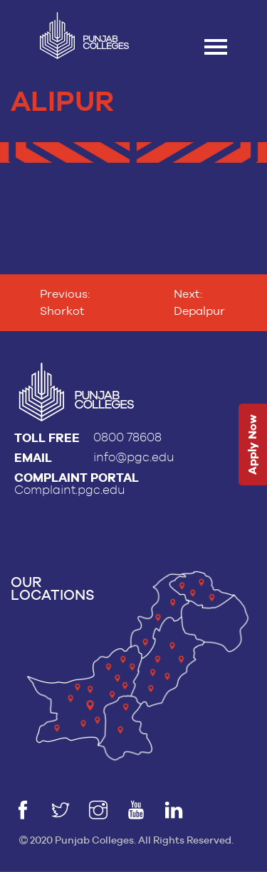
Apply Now (252, 444)
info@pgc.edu (133, 457)
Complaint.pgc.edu (69, 490)
